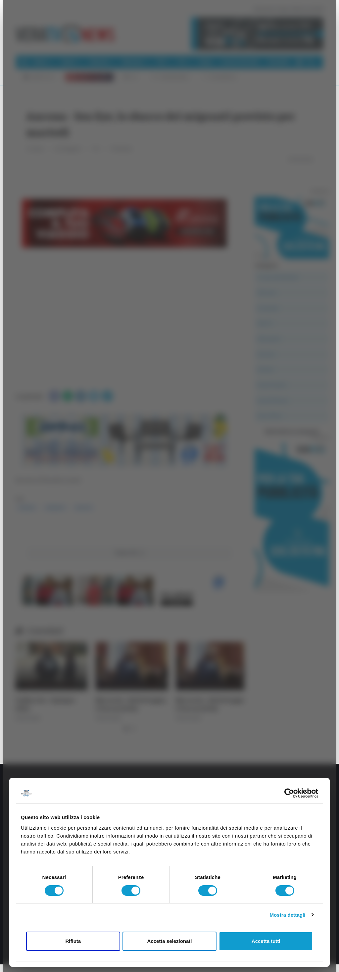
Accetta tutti (266, 941)
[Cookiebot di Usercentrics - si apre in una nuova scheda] (289, 793)
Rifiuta (73, 941)
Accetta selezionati (169, 941)
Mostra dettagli (287, 915)
